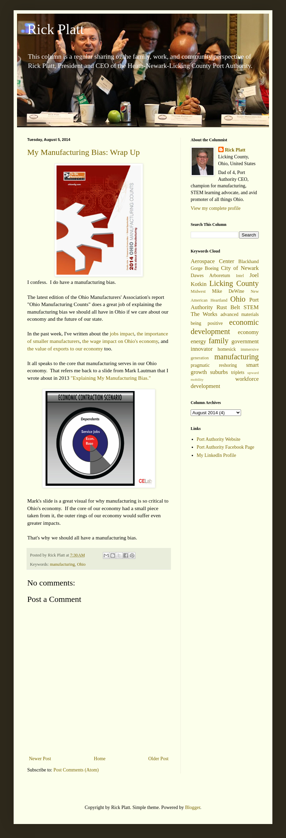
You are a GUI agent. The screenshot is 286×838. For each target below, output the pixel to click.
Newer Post (40, 758)
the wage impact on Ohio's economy (120, 341)
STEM (251, 307)
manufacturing (62, 564)
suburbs (219, 372)
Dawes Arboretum (210, 275)
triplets (237, 372)
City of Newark (240, 268)
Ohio (81, 564)
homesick (227, 349)
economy (248, 332)
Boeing (212, 268)
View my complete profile (216, 208)
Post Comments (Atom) (76, 769)
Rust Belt (228, 307)
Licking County (234, 283)
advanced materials (239, 314)
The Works (204, 314)
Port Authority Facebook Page (225, 447)
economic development (225, 327)
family (218, 340)
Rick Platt (55, 29)
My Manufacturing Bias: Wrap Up (83, 152)
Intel (240, 275)
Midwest (198, 291)
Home (100, 758)
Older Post (158, 758)
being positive (207, 323)
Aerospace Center (212, 261)
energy (198, 341)
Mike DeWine (228, 291)
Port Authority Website (219, 439)
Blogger (192, 807)
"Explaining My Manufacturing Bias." (110, 378)
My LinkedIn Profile (216, 455)
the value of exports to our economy (65, 348)
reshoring (228, 365)
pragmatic (200, 365)
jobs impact (122, 333)
